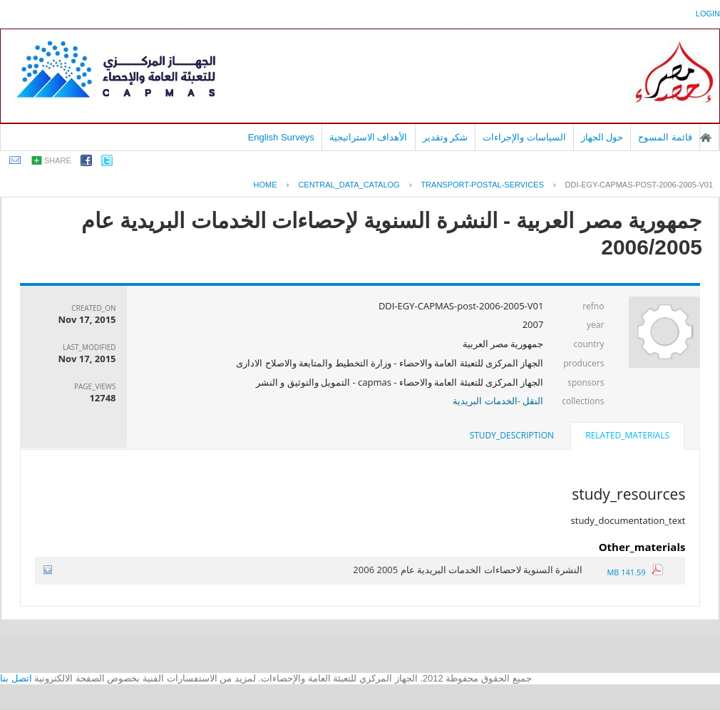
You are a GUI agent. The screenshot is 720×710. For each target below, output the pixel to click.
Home (265, 184)
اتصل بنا (16, 678)
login (708, 13)
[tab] (627, 437)
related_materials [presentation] (627, 435)
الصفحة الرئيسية (705, 137)
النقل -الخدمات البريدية (498, 400)
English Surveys (281, 137)
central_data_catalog (348, 184)
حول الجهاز (602, 137)
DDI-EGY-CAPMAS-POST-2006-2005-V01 (639, 184)
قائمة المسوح (665, 137)
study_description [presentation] (512, 435)
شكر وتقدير (445, 137)
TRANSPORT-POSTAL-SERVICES (482, 184)
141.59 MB (635, 572)
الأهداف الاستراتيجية (368, 137)
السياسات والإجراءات (524, 137)
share (57, 160)
